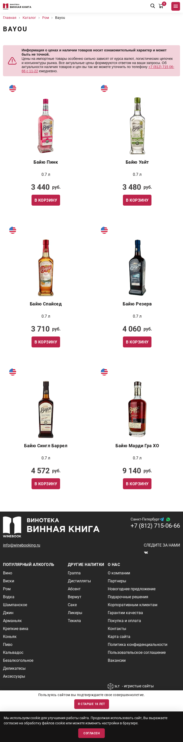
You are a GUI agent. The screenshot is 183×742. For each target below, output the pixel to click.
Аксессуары (14, 676)
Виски (8, 581)
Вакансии (117, 660)
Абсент (74, 589)
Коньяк (10, 636)
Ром (7, 589)
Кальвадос (13, 652)
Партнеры (117, 581)
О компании (119, 573)
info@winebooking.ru (21, 545)
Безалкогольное (18, 660)
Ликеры (75, 612)
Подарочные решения (128, 596)
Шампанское (15, 604)
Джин (8, 612)
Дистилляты (79, 581)
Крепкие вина (15, 628)
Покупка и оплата (124, 620)
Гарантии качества (125, 612)
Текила (74, 620)
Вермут (74, 596)
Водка (8, 596)
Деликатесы (14, 668)
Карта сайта (119, 636)
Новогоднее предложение (131, 589)
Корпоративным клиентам (132, 604)
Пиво (7, 644)
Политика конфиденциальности (137, 644)
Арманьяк (12, 620)
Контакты (117, 628)
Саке (72, 604)
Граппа (74, 573)
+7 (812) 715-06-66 (155, 525)
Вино (7, 573)
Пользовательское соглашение (137, 652)
